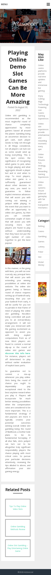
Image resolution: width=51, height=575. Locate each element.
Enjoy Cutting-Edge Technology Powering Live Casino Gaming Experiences (43, 107)
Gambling (42, 236)
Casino (41, 231)
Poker (40, 252)
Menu (4, 4)
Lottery (41, 246)
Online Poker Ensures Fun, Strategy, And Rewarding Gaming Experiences (43, 165)
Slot (39, 257)
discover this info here (17, 353)
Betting (41, 226)
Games (41, 241)
